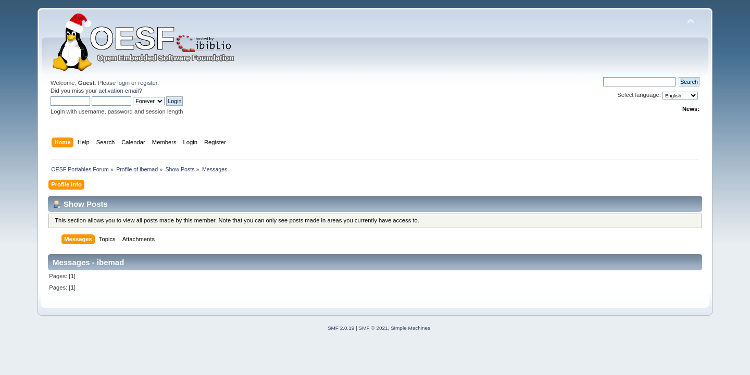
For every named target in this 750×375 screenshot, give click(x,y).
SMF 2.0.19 (341, 328)
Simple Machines (410, 328)
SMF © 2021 (373, 328)
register (147, 83)
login (123, 83)
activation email (118, 91)
